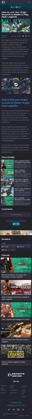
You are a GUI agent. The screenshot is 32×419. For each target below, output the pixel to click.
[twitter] (26, 36)
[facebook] (23, 36)
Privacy (21, 415)
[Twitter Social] (9, 410)
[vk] (29, 36)
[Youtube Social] (14, 410)
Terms (27, 415)
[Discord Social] (18, 410)
